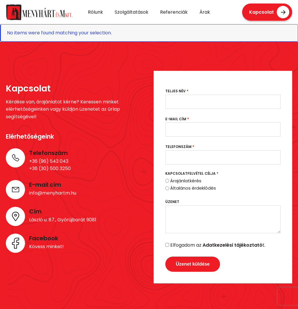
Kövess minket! (46, 246)
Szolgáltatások (131, 12)
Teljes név (177, 91)
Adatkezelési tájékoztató (232, 245)
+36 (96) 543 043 (48, 161)
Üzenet (172, 201)
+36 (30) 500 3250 (50, 168)
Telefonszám (179, 146)
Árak (204, 12)
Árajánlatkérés (185, 181)
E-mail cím (177, 119)
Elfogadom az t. (217, 245)
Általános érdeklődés (193, 188)
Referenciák (174, 12)
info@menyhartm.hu (52, 193)
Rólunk (95, 12)
